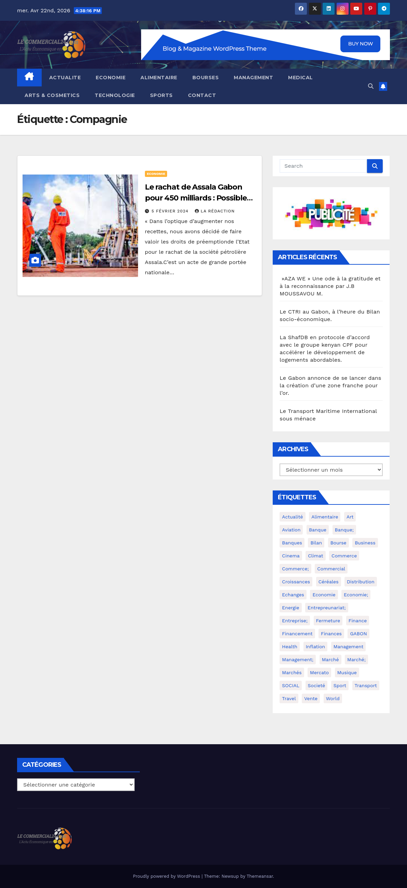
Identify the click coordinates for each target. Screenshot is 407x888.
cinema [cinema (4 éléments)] (290, 555)
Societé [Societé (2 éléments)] (316, 685)
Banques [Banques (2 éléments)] (292, 542)
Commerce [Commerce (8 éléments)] (344, 555)
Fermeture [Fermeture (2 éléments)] (328, 620)
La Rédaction (214, 211)
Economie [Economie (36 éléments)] (323, 594)
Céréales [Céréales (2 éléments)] (328, 581)
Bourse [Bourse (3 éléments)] (338, 542)
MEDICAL (300, 77)
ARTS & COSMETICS (52, 95)
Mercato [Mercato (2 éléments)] (319, 672)
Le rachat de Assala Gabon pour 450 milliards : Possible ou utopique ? (196, 197)
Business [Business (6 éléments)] (365, 542)
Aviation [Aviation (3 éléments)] (291, 529)
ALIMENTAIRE (158, 77)
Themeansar (260, 876)
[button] (371, 86)
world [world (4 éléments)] (333, 698)
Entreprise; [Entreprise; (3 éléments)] (295, 620)
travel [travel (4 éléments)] (289, 698)
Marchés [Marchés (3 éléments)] (291, 672)
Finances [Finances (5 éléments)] (331, 633)
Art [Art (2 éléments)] (350, 516)
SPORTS (161, 95)
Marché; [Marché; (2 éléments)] (356, 659)
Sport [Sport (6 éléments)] (340, 685)
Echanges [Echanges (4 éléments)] (293, 594)
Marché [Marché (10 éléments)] (330, 659)
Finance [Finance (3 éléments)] (358, 620)
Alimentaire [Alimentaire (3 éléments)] (324, 516)
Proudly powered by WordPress (167, 876)
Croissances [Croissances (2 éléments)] (296, 581)
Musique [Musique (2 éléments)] (347, 672)
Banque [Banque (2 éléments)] (317, 529)
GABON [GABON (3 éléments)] (358, 633)
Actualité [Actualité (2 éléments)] (292, 516)
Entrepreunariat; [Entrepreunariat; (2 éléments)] (327, 607)
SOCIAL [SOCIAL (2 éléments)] (290, 685)
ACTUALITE (65, 77)
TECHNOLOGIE (115, 95)
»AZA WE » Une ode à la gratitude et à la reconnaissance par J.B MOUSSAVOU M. (330, 286)
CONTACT (202, 95)
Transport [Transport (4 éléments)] (366, 685)
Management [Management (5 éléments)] (349, 646)
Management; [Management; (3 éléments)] (297, 659)
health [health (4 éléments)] (289, 646)
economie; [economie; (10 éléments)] (356, 594)
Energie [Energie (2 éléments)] (290, 607)
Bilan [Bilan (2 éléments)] (316, 542)
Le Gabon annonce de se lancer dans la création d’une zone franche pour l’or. (330, 385)
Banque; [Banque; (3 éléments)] (344, 529)
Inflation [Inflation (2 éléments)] (315, 646)
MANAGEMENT (253, 77)
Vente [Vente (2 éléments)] (310, 698)
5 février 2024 (171, 211)
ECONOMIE (110, 77)
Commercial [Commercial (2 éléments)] (331, 568)
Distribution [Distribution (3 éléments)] (361, 581)
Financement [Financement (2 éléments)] (297, 633)
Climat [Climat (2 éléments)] (315, 555)
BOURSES (205, 77)
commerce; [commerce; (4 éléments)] (295, 568)
